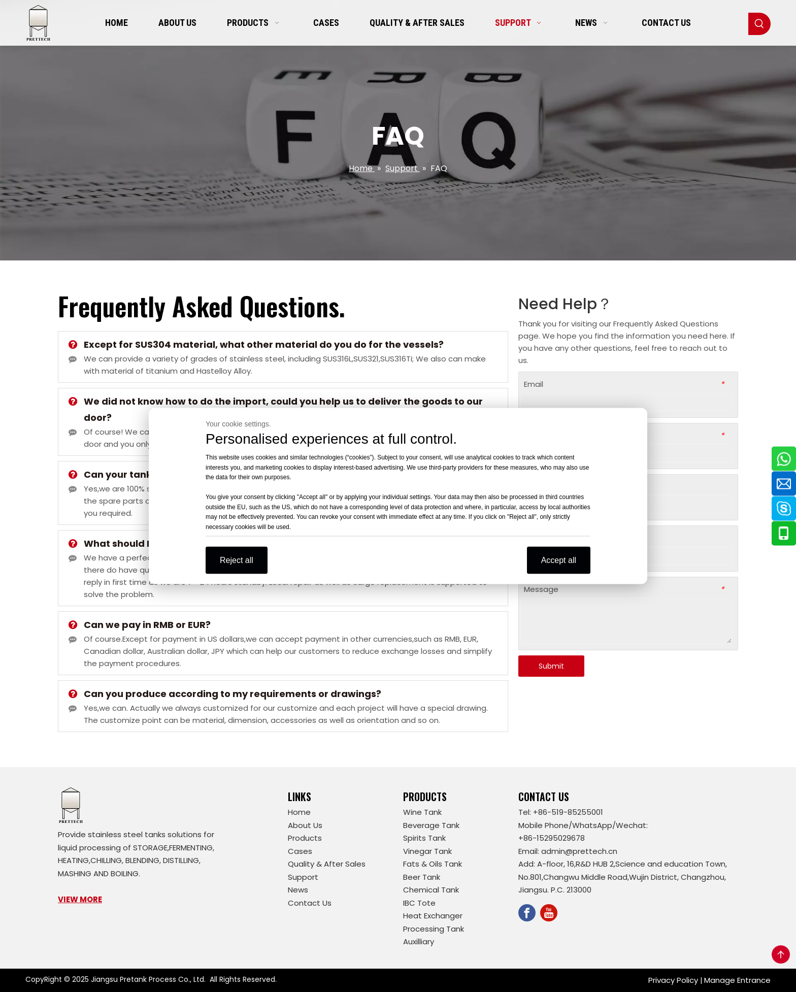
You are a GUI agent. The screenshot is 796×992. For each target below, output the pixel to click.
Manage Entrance (737, 980)
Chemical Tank (431, 889)
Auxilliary (418, 941)
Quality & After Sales (327, 863)
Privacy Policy (673, 980)
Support (303, 877)
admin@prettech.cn (579, 851)
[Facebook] (527, 912)
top (781, 954)
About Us (305, 825)
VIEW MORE (80, 899)
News (298, 889)
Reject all (236, 560)
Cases (300, 851)
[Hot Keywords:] (759, 24)
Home (299, 812)
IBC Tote (419, 903)
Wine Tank (422, 812)
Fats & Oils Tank (432, 863)
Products (305, 838)
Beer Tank (421, 877)
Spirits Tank (424, 838)
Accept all (558, 560)
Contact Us (309, 903)
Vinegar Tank (427, 851)
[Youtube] (548, 912)
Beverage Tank (431, 825)
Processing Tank (433, 928)
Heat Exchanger (432, 915)
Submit (551, 666)
